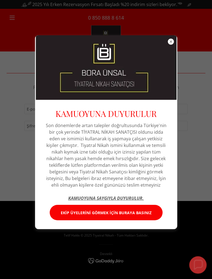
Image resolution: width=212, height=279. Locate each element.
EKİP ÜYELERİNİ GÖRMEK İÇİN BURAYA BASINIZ (106, 212)
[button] (198, 265)
